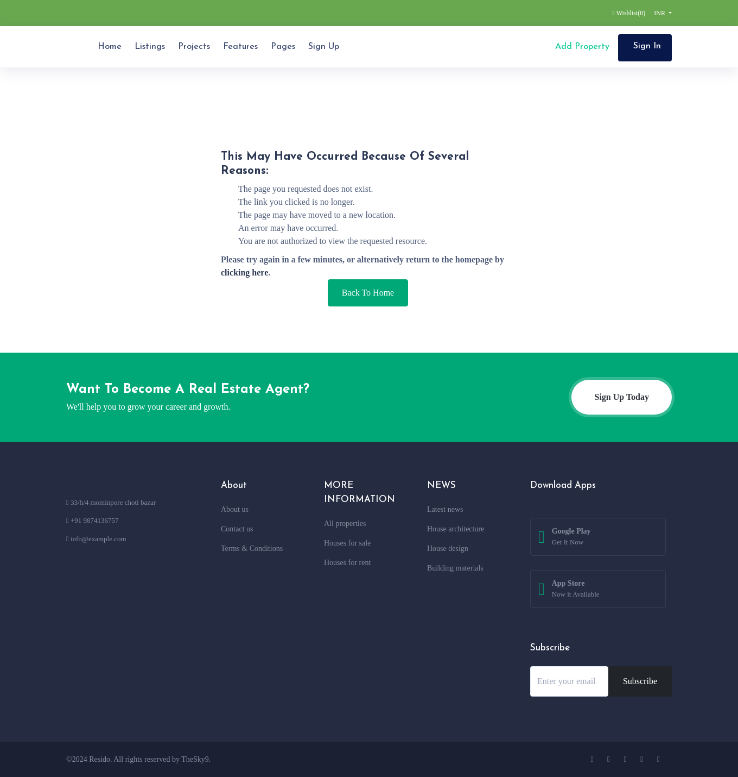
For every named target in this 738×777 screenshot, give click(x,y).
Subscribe (640, 681)
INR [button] (660, 13)
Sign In (647, 46)
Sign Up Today (621, 397)
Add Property (580, 46)
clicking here (244, 272)
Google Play (571, 537)
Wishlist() (629, 13)
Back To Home (368, 292)
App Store (576, 589)
